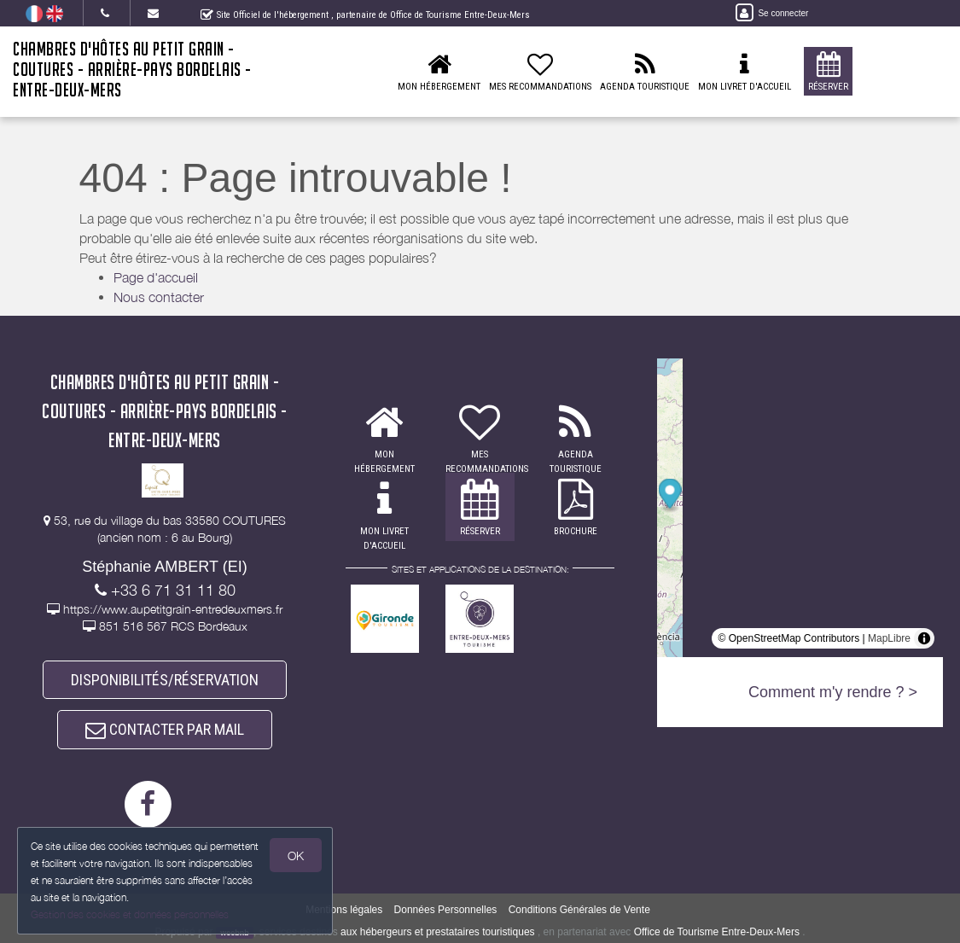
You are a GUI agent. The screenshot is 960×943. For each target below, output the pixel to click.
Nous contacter (158, 297)
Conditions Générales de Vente (579, 910)
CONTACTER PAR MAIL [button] (164, 729)
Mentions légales (343, 910)
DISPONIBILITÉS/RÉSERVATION (165, 680)
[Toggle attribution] (924, 638)
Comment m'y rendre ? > (832, 692)
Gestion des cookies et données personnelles (130, 914)
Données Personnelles (445, 910)
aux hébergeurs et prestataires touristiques (437, 932)
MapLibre (889, 638)
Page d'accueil (155, 277)
